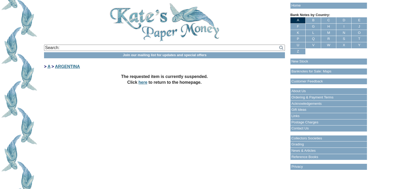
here (142, 82)
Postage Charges (304, 122)
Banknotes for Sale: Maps (311, 71)
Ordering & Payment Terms (312, 97)
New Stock (299, 61)
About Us (298, 91)
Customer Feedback (307, 81)
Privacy (297, 167)
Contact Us (300, 128)
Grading (297, 144)
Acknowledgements (306, 104)
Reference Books (304, 157)
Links (295, 116)
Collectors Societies (306, 138)
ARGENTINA (67, 66)
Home (296, 5)
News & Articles (303, 151)
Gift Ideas (298, 110)
